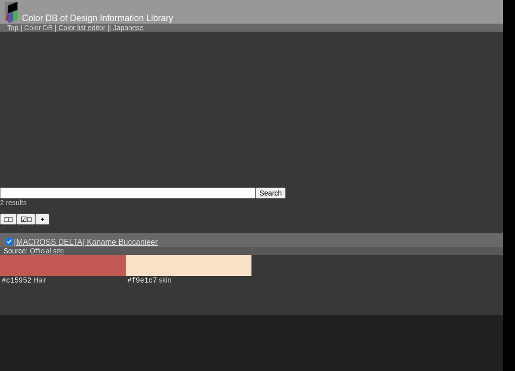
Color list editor (81, 28)
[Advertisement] (251, 109)
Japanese (128, 28)
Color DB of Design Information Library (98, 18)
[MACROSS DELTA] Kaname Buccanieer (86, 242)
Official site (47, 251)
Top (13, 28)
